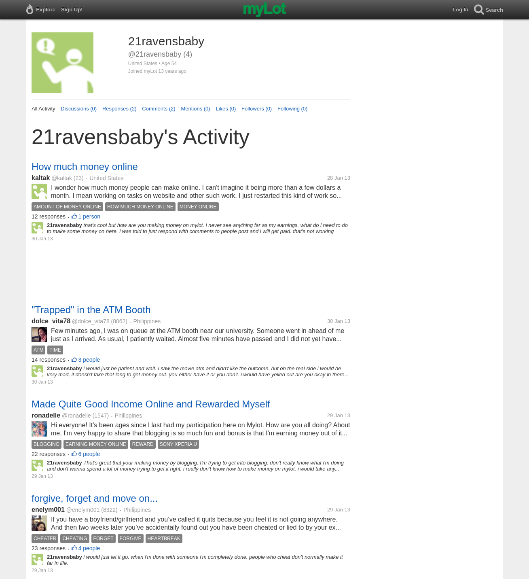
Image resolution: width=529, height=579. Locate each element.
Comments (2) (158, 109)
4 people (89, 548)
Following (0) (292, 109)
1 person (89, 216)
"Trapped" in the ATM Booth (91, 309)
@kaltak (61, 178)
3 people (89, 359)
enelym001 (48, 509)
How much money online (85, 166)
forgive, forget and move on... (95, 498)
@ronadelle (76, 415)
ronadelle (46, 415)
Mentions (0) (195, 109)
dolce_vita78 (51, 321)
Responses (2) (119, 109)
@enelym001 (83, 510)
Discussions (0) (79, 109)
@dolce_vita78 (91, 321)
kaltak (41, 177)
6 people (89, 454)
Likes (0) (226, 109)
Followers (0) (256, 109)
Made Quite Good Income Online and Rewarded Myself (151, 404)
